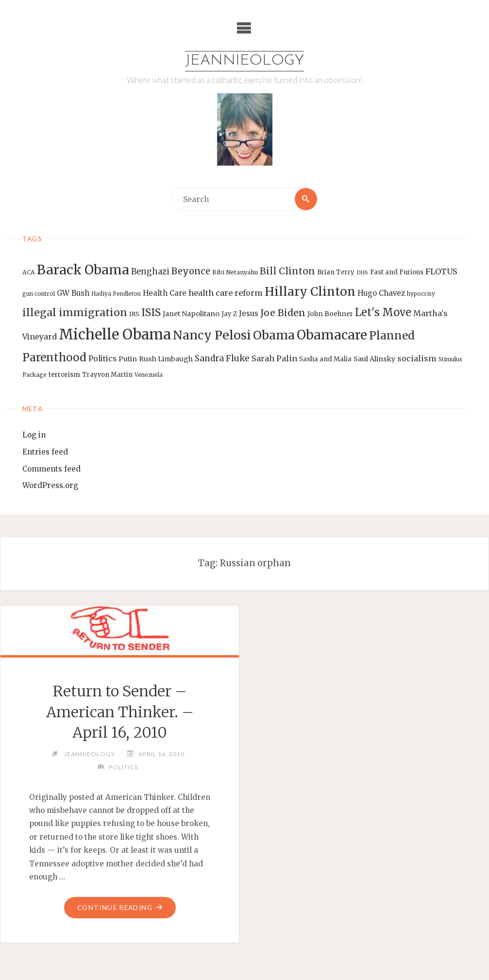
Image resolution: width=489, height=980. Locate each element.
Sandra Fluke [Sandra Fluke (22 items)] (222, 358)
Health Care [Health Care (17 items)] (164, 293)
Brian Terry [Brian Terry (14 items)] (335, 272)
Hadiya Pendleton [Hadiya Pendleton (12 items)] (116, 293)
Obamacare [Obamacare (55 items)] (332, 335)
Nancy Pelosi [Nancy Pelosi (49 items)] (212, 335)
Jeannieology (244, 60)
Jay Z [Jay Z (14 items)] (229, 314)
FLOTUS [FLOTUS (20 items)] (441, 271)
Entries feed (45, 451)
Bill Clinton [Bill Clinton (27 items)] (287, 271)
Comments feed (51, 468)
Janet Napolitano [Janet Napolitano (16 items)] (191, 313)
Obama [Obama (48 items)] (274, 335)
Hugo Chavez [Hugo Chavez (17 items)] (381, 293)
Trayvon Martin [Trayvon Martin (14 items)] (107, 375)
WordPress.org (50, 485)
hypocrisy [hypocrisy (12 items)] (421, 293)
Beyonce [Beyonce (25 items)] (190, 271)
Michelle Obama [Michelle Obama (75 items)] (115, 334)
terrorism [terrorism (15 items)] (64, 375)
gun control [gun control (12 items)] (38, 293)
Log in (34, 434)
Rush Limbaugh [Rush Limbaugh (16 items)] (166, 359)
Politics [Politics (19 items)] (102, 358)
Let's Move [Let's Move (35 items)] (383, 312)
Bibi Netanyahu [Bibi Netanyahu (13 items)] (235, 272)
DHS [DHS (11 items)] (362, 273)
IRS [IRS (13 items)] (134, 314)
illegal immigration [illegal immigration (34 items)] (74, 312)
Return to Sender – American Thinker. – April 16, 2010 (120, 712)
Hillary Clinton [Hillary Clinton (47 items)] (310, 291)
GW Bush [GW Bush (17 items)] (73, 293)
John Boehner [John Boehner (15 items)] (330, 314)
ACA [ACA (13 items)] (28, 272)
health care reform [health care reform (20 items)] (225, 293)
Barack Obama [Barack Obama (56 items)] (83, 270)
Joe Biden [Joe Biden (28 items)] (282, 313)
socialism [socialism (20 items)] (417, 358)
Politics (123, 767)
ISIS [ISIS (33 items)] (151, 312)
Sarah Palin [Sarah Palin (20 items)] (274, 358)
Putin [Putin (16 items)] (127, 359)
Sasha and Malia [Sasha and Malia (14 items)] (325, 359)
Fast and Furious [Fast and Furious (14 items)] (396, 272)
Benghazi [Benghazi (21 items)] (150, 272)
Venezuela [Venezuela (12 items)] (149, 375)
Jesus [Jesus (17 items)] (248, 313)
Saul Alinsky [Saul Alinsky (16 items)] (374, 359)
